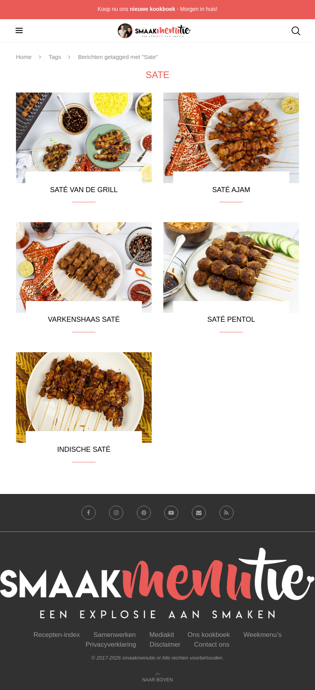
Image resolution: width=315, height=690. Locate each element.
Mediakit (161, 634)
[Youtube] (171, 513)
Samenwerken (115, 634)
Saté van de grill (83, 190)
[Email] (199, 513)
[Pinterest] (144, 513)
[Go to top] (157, 679)
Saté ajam (231, 190)
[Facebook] (88, 513)
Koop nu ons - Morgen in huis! (157, 9)
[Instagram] (116, 513)
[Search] (295, 31)
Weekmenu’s (263, 634)
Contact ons (212, 644)
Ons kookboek (209, 634)
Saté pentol (231, 319)
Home (24, 56)
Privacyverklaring (111, 644)
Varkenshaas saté (84, 319)
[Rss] (226, 513)
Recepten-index (57, 634)
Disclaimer (165, 644)
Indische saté (84, 449)
